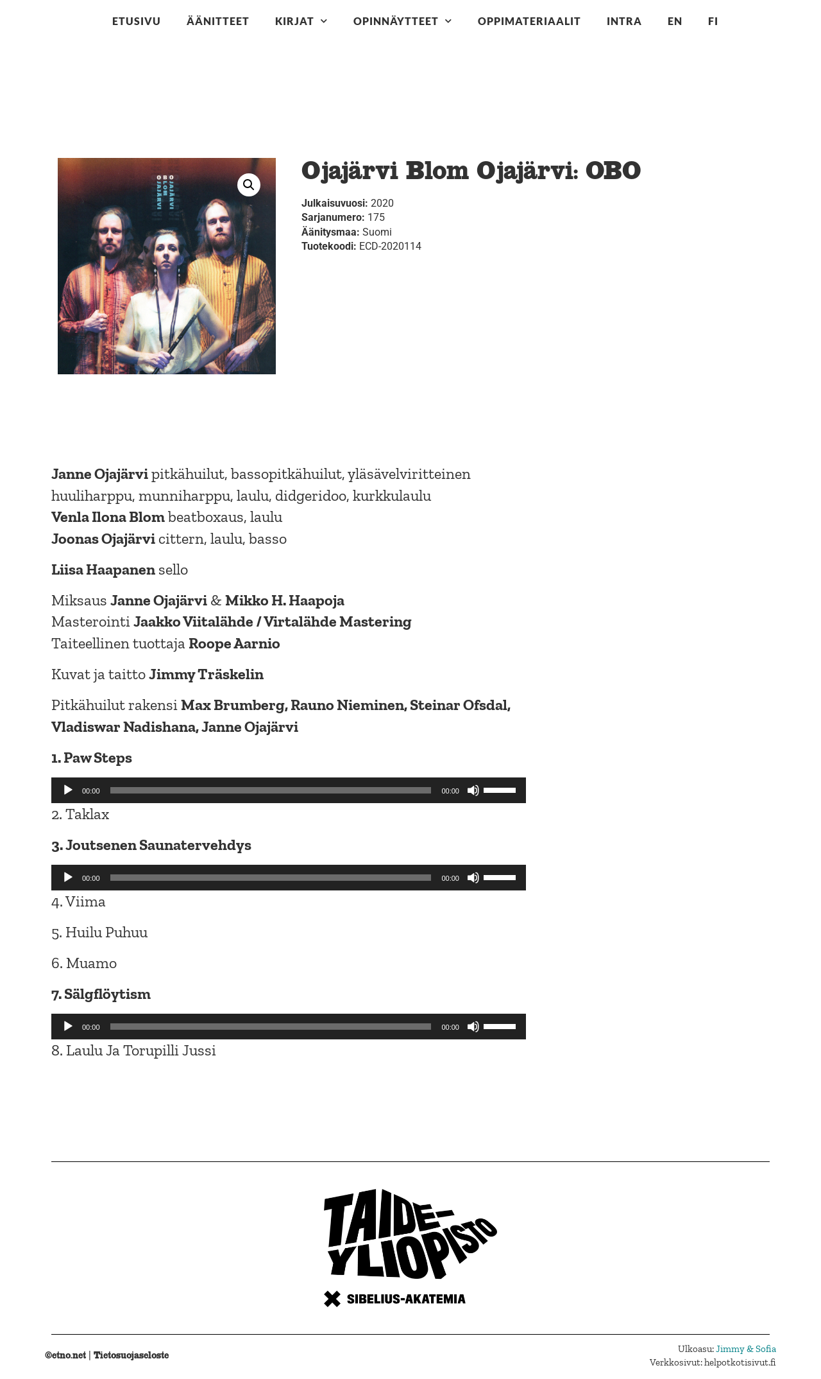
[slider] (271, 790)
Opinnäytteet (402, 21)
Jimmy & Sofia (746, 1349)
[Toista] (68, 790)
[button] (248, 184)
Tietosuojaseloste (131, 1355)
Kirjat (301, 21)
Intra (624, 21)
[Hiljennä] (473, 790)
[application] (288, 790)
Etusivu (136, 21)
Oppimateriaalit (529, 21)
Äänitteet (218, 21)
